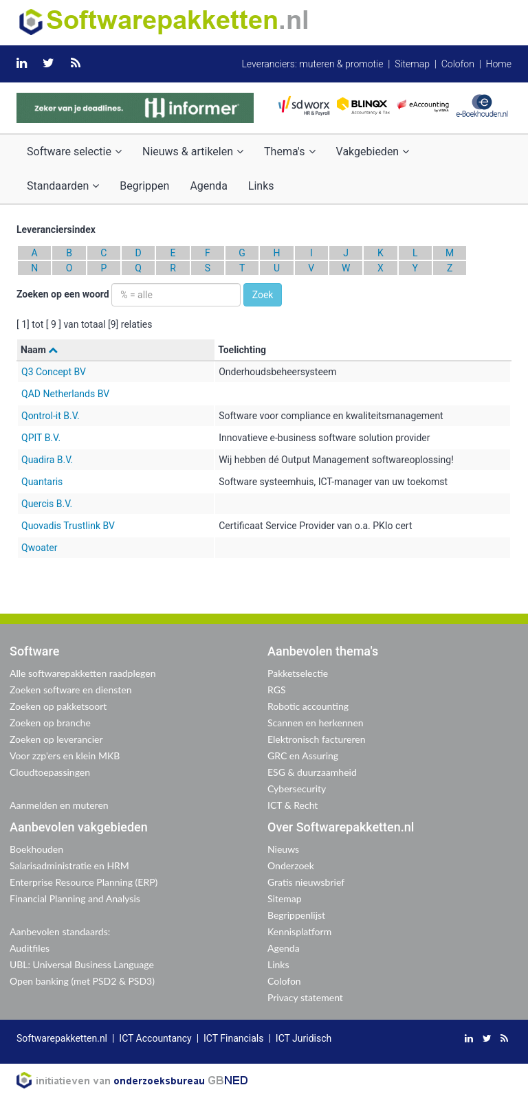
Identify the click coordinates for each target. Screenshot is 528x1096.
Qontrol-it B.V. (50, 415)
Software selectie (74, 151)
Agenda (208, 185)
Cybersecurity (296, 788)
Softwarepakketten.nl (61, 1038)
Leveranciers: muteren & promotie (312, 63)
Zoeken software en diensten (70, 689)
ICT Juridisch (303, 1038)
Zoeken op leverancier (56, 739)
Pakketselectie (297, 673)
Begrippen (144, 185)
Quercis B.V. (46, 503)
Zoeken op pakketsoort (58, 706)
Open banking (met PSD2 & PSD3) (82, 981)
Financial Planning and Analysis (75, 898)
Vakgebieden (373, 151)
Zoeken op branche (50, 722)
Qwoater (39, 547)
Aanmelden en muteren (59, 805)
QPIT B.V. (40, 437)
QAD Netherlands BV (65, 393)
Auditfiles (30, 948)
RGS (276, 689)
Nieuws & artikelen (192, 151)
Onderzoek (290, 865)
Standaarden (63, 185)
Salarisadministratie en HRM (69, 865)
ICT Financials (233, 1038)
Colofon (457, 63)
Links (261, 185)
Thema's (289, 151)
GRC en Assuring (302, 755)
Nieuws (283, 849)
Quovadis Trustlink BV (68, 525)
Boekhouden (36, 849)
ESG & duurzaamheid (312, 772)
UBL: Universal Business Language (82, 964)
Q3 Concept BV (53, 371)
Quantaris (42, 481)
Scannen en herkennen (315, 722)
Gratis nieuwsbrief (305, 882)
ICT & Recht (292, 805)
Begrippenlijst (296, 915)
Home (499, 63)
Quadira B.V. (47, 459)
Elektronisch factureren (316, 739)
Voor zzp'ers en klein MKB (65, 755)
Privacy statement (305, 997)
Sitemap (412, 63)
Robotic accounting (308, 706)
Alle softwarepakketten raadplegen (82, 673)
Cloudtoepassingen (50, 772)
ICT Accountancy (155, 1038)
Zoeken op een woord (62, 294)
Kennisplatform (299, 931)
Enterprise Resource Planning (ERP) (83, 882)
